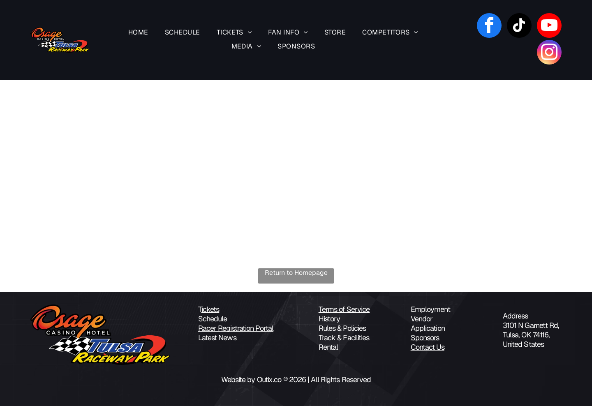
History (329, 318)
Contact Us (427, 347)
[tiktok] (519, 26)
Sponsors (425, 337)
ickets (210, 309)
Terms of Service (344, 309)
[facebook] (489, 26)
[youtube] (549, 26)
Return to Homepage (296, 272)
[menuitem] (138, 33)
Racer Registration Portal (236, 328)
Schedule (212, 318)
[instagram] (549, 53)
